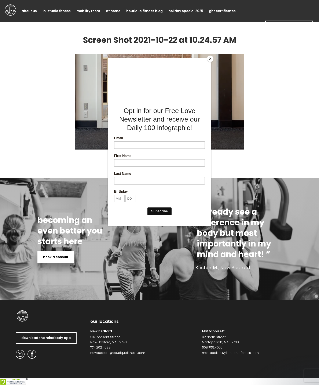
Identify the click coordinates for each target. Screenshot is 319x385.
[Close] (210, 59)
